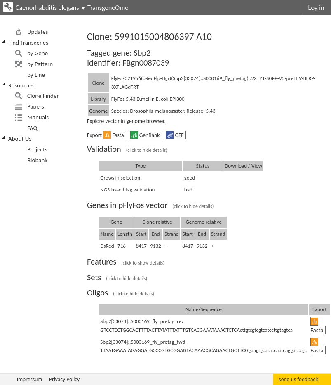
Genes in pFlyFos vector (150, 205)
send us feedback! (299, 379)
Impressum (29, 379)
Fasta (114, 135)
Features (125, 262)
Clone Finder (43, 95)
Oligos (120, 293)
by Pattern (40, 64)
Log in (316, 7)
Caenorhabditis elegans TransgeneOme (72, 7)
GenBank (146, 135)
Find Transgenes (28, 42)
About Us (19, 138)
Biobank (37, 160)
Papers (35, 106)
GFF (174, 135)
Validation (127, 149)
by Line (36, 74)
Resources (21, 85)
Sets (117, 277)
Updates (37, 31)
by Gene (37, 53)
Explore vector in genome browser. (126, 121)
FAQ (32, 128)
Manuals (38, 117)
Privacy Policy (64, 379)
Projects (37, 149)
